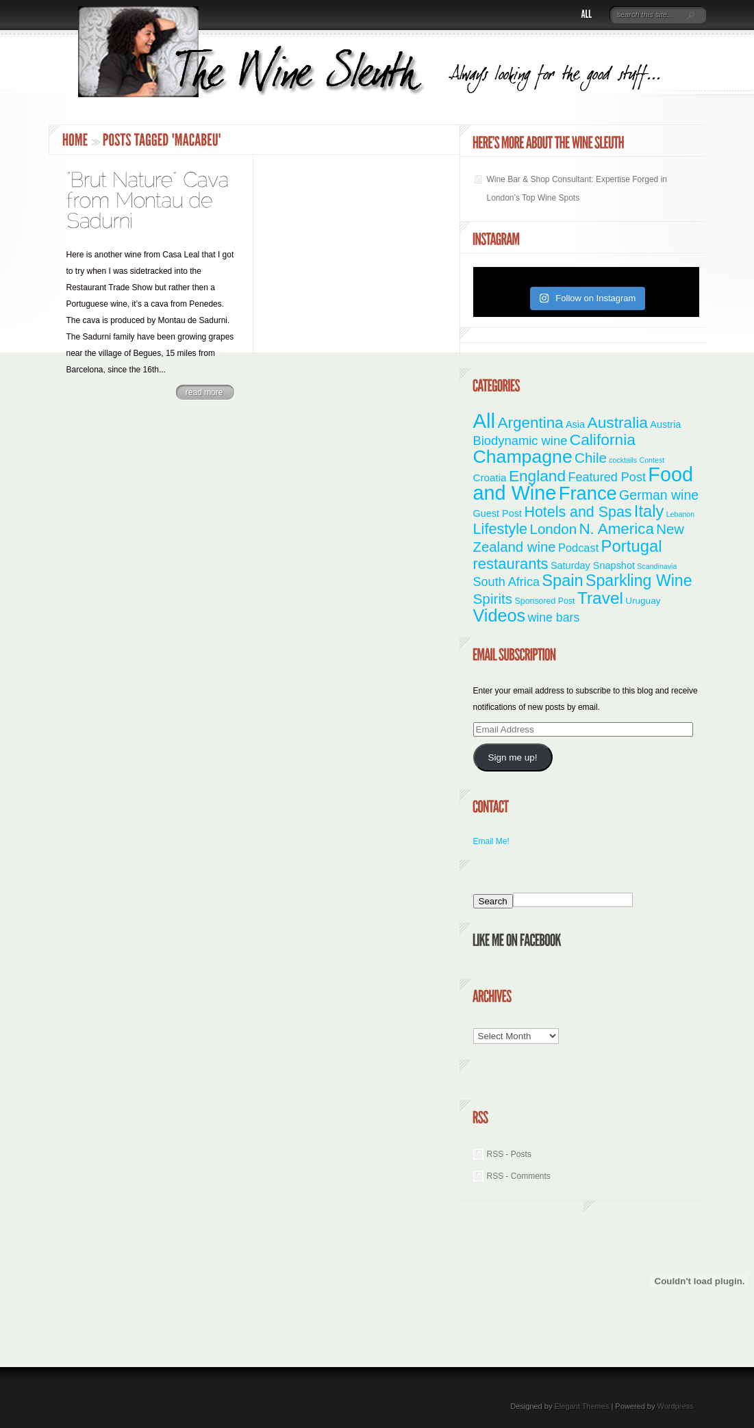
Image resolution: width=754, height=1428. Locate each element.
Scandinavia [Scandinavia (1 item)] (657, 566)
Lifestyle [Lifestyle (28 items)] (500, 528)
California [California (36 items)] (603, 439)
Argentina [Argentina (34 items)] (530, 422)
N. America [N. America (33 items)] (616, 528)
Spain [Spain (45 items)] (562, 580)
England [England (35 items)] (537, 476)
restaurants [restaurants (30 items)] (511, 563)
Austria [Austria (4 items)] (665, 424)
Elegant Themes (581, 1406)
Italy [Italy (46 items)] (649, 511)
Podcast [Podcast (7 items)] (578, 547)
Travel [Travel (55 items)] (600, 598)
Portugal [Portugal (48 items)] (631, 546)
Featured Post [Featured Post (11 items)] (607, 477)
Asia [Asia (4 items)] (575, 424)
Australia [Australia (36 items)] (617, 422)
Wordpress (675, 1406)
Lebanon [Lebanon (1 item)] (680, 514)
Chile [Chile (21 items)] (591, 458)
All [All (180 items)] (484, 420)
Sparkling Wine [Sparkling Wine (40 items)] (639, 580)
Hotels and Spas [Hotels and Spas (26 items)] (577, 512)
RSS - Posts (509, 1154)
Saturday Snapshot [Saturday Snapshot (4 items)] (593, 565)
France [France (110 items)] (588, 493)
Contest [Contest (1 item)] (652, 460)
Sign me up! (512, 757)
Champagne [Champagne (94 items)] (523, 456)
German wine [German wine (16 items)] (659, 494)
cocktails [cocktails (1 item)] (623, 460)
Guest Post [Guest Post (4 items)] (498, 513)
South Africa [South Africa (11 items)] (506, 582)
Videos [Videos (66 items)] (499, 615)
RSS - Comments (519, 1176)
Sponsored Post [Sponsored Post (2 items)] (545, 601)
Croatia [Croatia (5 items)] (490, 477)
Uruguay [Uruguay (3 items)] (642, 601)
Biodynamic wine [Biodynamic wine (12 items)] (520, 440)
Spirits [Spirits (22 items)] (493, 599)
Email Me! (491, 841)
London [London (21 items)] (553, 529)
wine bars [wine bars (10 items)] (554, 617)
